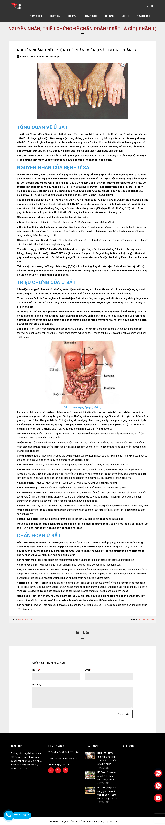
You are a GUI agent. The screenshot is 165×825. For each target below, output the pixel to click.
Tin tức (109, 16)
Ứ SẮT (32, 619)
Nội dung (37, 684)
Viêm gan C (37, 428)
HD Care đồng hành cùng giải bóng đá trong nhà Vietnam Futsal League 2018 (107, 793)
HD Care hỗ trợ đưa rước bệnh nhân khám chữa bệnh (106, 776)
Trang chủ (36, 16)
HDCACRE (23, 619)
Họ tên (36, 670)
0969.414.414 (70, 758)
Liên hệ (126, 16)
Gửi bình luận (123, 714)
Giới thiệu (55, 16)
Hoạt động (91, 16)
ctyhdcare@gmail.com (59, 764)
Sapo (115, 821)
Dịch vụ (73, 16)
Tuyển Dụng (143, 16)
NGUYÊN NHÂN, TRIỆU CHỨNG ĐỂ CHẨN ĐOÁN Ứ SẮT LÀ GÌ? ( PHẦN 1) (76, 50)
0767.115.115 (55, 758)
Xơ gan (91, 428)
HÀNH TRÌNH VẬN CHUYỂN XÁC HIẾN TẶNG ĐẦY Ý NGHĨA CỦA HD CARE (107, 758)
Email (88, 670)
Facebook (131, 754)
